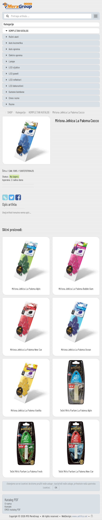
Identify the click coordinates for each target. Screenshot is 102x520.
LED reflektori (13, 79)
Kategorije (21, 112)
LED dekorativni (14, 85)
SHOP (10, 112)
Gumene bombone (14, 91)
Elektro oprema (13, 55)
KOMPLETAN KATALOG (16, 30)
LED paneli (11, 73)
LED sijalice (12, 67)
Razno (9, 104)
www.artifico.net (79, 516)
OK (56, 487)
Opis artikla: (9, 204)
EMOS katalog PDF (13, 509)
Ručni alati (12, 36)
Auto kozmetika (14, 42)
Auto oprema (12, 49)
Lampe (10, 61)
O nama (8, 503)
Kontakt (8, 506)
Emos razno (12, 98)
